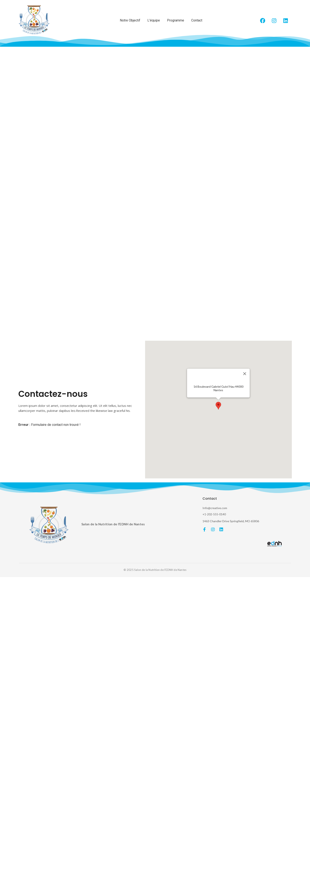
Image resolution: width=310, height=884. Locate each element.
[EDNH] (275, 543)
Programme (175, 20)
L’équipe (153, 20)
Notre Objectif (130, 20)
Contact (196, 20)
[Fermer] (245, 374)
